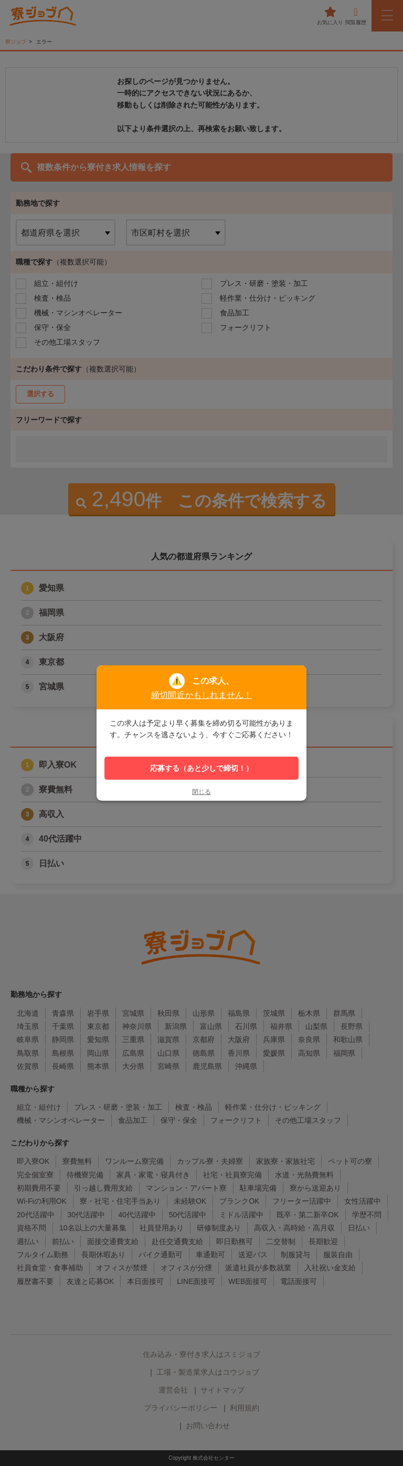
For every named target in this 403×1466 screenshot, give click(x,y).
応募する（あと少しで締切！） (201, 768)
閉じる (201, 791)
